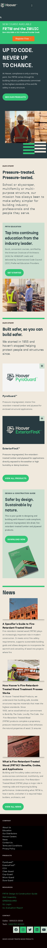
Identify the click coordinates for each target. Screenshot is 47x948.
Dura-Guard (8, 880)
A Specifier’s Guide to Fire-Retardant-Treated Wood (19, 625)
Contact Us (8, 842)
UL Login (7, 904)
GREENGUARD (10, 900)
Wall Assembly (9, 897)
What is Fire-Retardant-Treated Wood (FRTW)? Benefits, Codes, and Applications (22, 765)
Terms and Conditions (12, 845)
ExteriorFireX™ (9, 865)
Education (7, 830)
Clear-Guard (8, 871)
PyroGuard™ (8, 862)
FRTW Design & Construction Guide (20, 893)
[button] (32, 5)
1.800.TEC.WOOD (16, 924)
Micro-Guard (8, 877)
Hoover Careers (9, 836)
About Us (7, 827)
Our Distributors (10, 833)
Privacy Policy (9, 848)
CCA (5, 868)
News (5, 839)
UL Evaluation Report (13, 907)
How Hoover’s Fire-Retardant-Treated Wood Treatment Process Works (22, 689)
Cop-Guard (8, 874)
